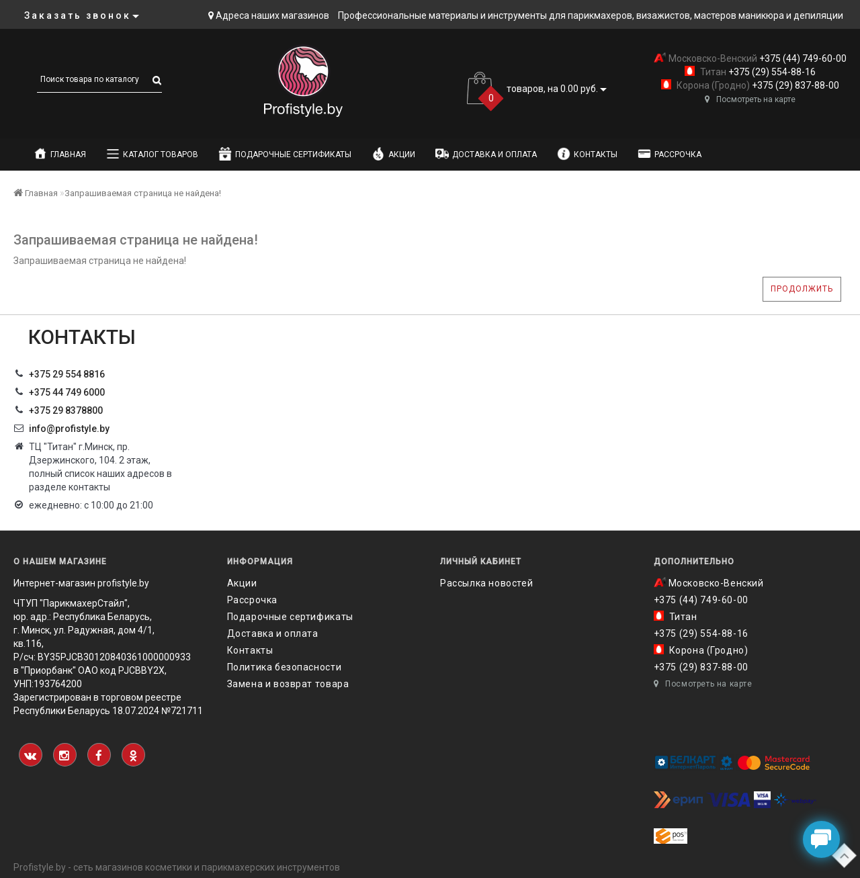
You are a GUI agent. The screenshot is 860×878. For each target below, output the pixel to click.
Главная (60, 154)
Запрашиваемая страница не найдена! (142, 193)
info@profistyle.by (69, 428)
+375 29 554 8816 (67, 374)
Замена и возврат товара (288, 683)
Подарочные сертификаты (284, 154)
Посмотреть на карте (750, 99)
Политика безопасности (284, 667)
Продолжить (802, 289)
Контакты (587, 154)
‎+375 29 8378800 (66, 410)
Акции (393, 154)
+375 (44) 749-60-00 (802, 58)
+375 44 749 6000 (67, 392)
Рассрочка (669, 154)
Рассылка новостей (486, 583)
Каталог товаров (152, 154)
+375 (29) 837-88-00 (794, 85)
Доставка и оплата (486, 154)
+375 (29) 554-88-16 (771, 72)
